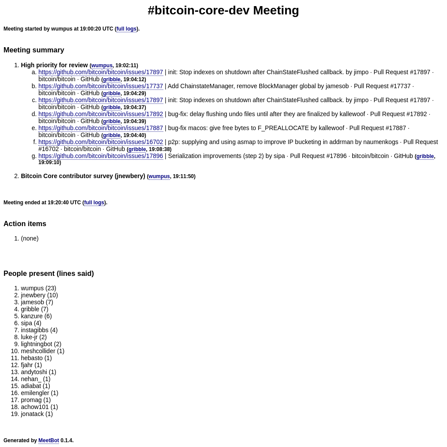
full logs (127, 29)
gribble (111, 79)
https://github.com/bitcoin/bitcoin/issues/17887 (100, 127)
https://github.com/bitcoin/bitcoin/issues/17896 (100, 155)
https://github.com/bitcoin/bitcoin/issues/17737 (100, 86)
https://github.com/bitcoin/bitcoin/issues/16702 (100, 141)
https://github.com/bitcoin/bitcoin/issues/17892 (100, 113)
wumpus (102, 65)
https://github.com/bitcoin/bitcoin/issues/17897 (100, 72)
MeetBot (48, 440)
